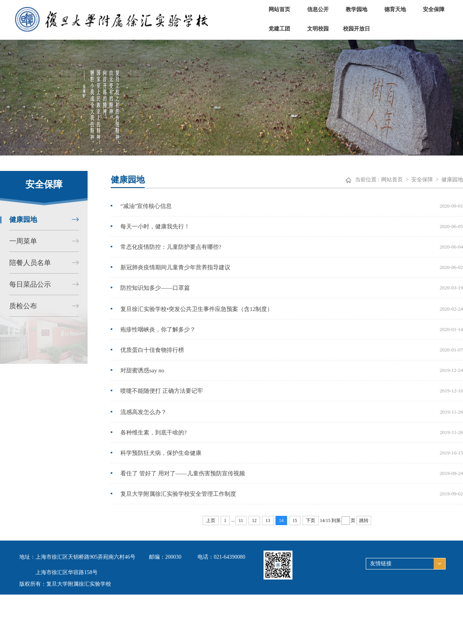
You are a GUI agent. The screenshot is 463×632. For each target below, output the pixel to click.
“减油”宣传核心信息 (146, 206)
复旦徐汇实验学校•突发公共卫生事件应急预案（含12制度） (196, 309)
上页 (210, 520)
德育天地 (395, 9)
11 (241, 520)
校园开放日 (356, 29)
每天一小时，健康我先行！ (155, 226)
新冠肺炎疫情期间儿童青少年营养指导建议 (175, 267)
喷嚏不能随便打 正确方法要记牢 (161, 391)
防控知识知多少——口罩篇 (155, 288)
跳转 (363, 520)
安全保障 (433, 9)
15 (294, 520)
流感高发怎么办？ (143, 412)
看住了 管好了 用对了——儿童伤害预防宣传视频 (182, 473)
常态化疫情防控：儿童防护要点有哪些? (170, 247)
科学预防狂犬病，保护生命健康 (160, 453)
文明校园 (318, 29)
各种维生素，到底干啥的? (153, 432)
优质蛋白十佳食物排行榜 (152, 350)
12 (254, 520)
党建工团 (279, 29)
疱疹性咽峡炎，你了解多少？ (158, 329)
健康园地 (452, 180)
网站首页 (279, 9)
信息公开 (318, 9)
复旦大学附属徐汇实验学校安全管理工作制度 (178, 494)
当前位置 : (367, 180)
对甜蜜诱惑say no (142, 370)
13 (267, 520)
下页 (310, 520)
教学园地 (356, 9)
